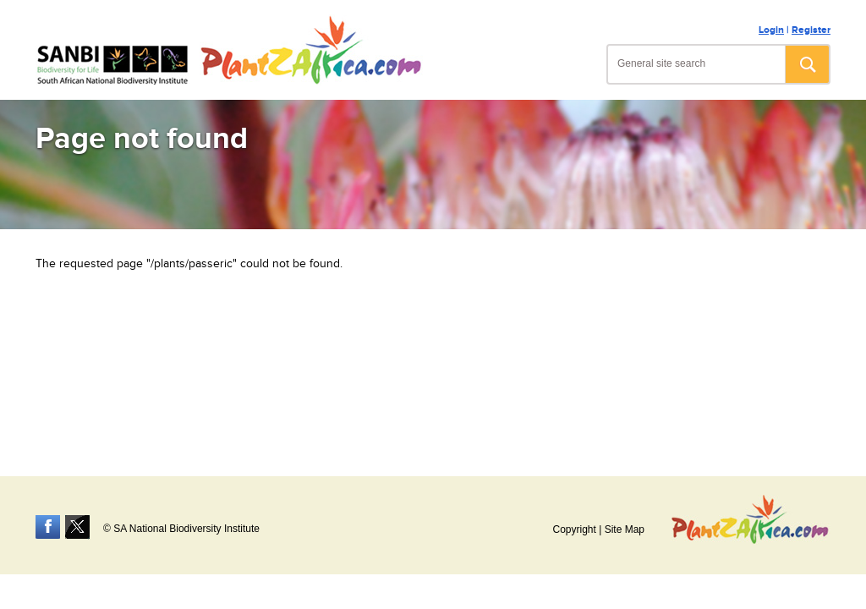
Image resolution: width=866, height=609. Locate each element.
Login (771, 30)
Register (811, 30)
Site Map (624, 529)
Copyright (573, 529)
